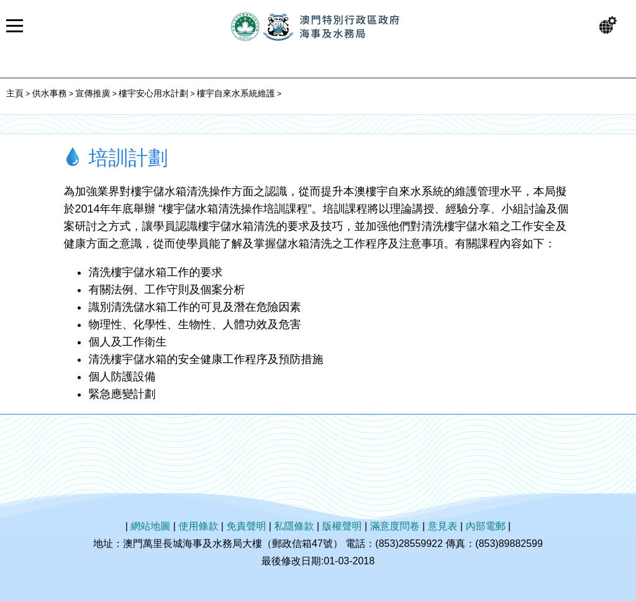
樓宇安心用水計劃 (153, 93)
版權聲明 (342, 526)
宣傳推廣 (92, 93)
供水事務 (49, 93)
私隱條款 (294, 526)
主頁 (15, 93)
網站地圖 (150, 526)
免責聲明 (246, 526)
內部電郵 (486, 526)
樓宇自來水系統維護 (236, 93)
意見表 (443, 526)
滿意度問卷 (395, 526)
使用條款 (198, 526)
